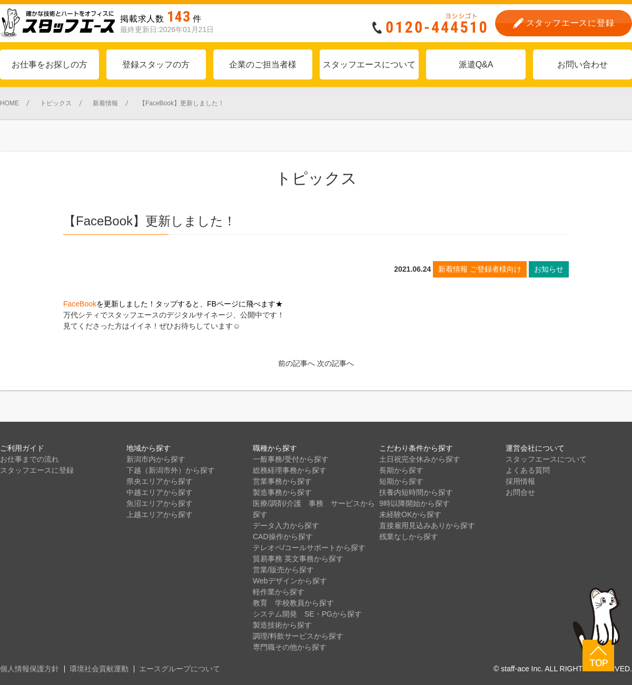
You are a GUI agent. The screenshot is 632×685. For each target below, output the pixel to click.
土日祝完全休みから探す (419, 459)
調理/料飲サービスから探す (298, 636)
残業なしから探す (408, 536)
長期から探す (401, 470)
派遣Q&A (476, 64)
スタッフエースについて (369, 64)
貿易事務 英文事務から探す (298, 558)
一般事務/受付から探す (291, 459)
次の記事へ (335, 363)
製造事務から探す (282, 492)
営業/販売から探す (283, 569)
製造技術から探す (282, 625)
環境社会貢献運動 (99, 668)
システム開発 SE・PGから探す (307, 614)
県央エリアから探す (159, 481)
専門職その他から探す (290, 647)
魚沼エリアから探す (159, 503)
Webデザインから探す (290, 581)
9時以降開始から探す (414, 503)
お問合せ (520, 492)
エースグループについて (179, 668)
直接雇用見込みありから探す (427, 525)
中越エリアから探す (159, 492)
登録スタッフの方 (156, 64)
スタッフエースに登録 (37, 470)
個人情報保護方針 (29, 668)
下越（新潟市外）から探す (170, 470)
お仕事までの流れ (29, 459)
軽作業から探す (278, 592)
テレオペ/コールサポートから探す (309, 547)
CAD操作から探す (283, 536)
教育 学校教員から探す (293, 603)
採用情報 (520, 481)
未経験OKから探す (410, 514)
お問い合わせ (582, 64)
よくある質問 (528, 470)
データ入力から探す (286, 525)
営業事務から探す (282, 481)
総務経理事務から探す (290, 470)
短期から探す (401, 481)
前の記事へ (296, 363)
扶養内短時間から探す (416, 492)
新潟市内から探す (155, 459)
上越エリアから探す (159, 514)
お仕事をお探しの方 (49, 64)
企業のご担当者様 (263, 64)
